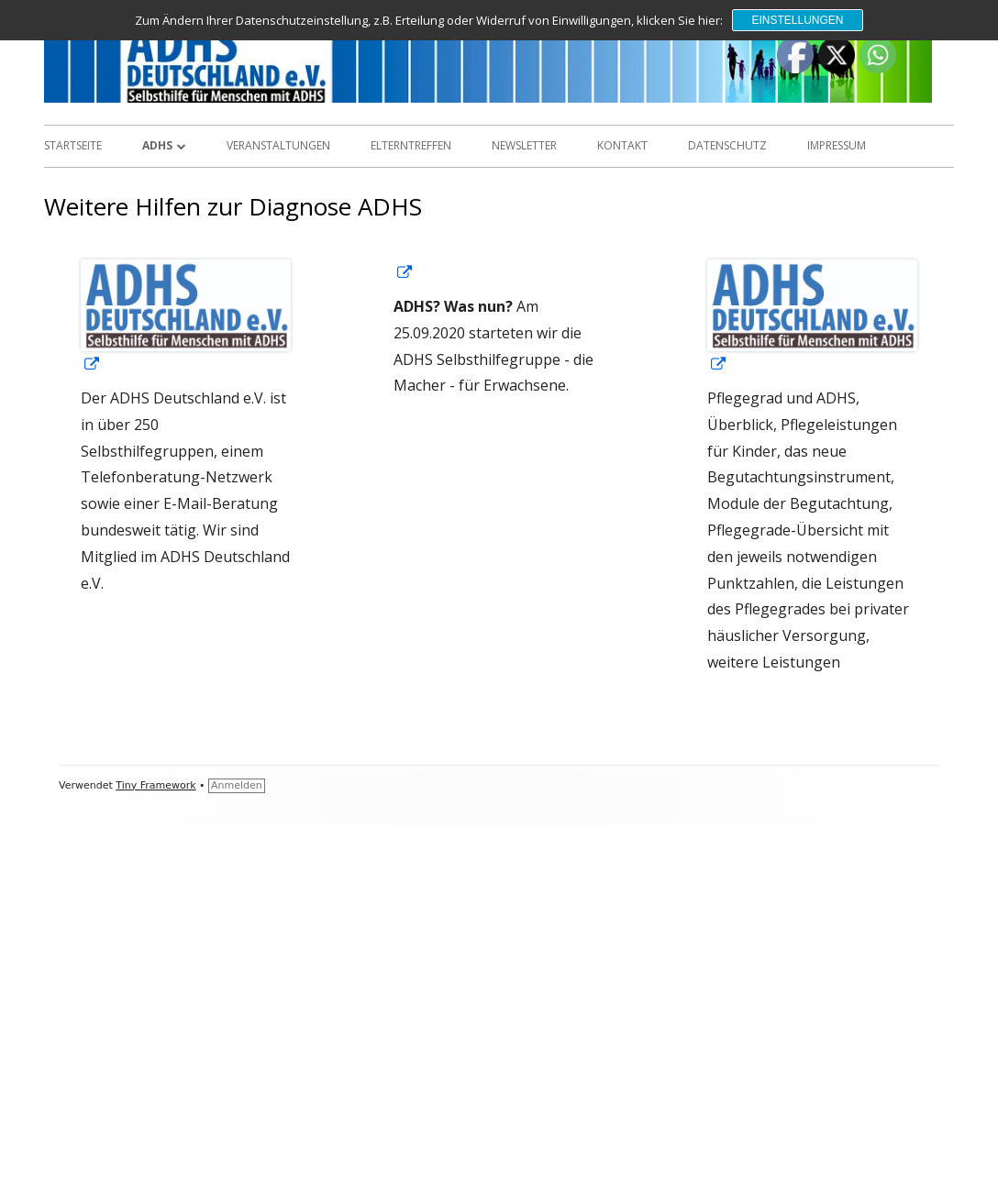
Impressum (836, 145)
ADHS (157, 145)
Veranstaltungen (278, 145)
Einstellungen (797, 20)
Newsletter (524, 145)
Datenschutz (727, 145)
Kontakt (622, 145)
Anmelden (236, 785)
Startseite (73, 145)
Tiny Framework (155, 785)
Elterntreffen (411, 145)
